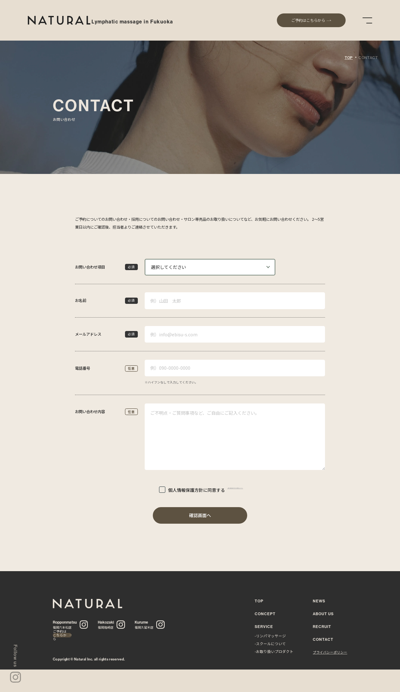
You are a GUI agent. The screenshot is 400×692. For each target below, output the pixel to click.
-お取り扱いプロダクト (274, 651)
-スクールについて (270, 643)
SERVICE (264, 626)
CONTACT (323, 639)
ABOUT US (323, 613)
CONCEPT (265, 613)
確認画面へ (200, 515)
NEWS (319, 601)
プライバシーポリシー (330, 652)
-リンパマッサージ (270, 635)
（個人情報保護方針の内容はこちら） (234, 490)
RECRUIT (322, 626)
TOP (349, 58)
